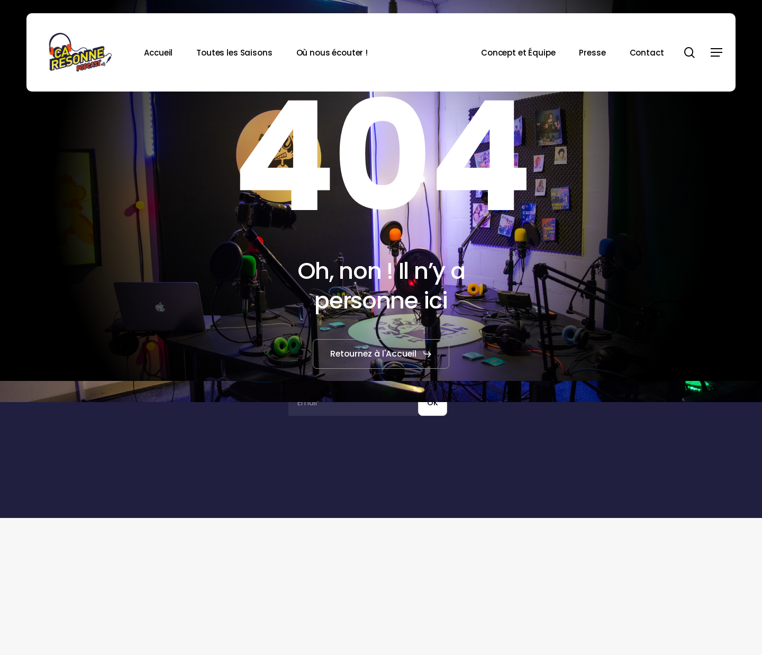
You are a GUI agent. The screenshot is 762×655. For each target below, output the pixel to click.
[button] (716, 52)
